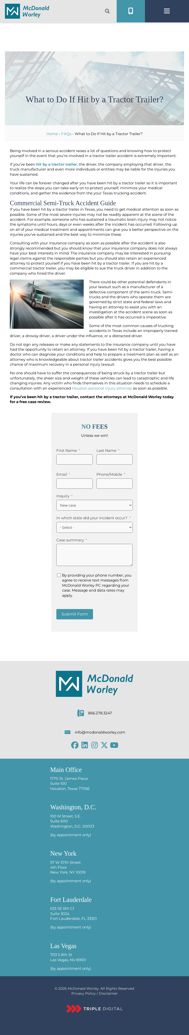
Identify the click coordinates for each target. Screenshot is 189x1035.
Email (61, 474)
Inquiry (62, 496)
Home (52, 133)
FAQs (66, 133)
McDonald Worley (83, 988)
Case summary (70, 540)
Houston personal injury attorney (102, 388)
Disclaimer (108, 993)
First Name (66, 450)
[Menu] (167, 11)
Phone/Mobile (109, 474)
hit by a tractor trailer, (57, 164)
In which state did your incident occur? (91, 518)
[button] (75, 745)
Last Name (106, 450)
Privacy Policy (83, 993)
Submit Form (75, 614)
